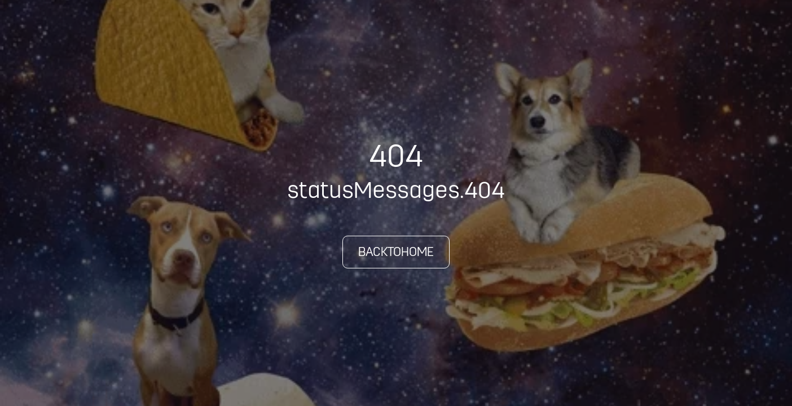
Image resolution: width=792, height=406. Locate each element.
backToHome (396, 251)
